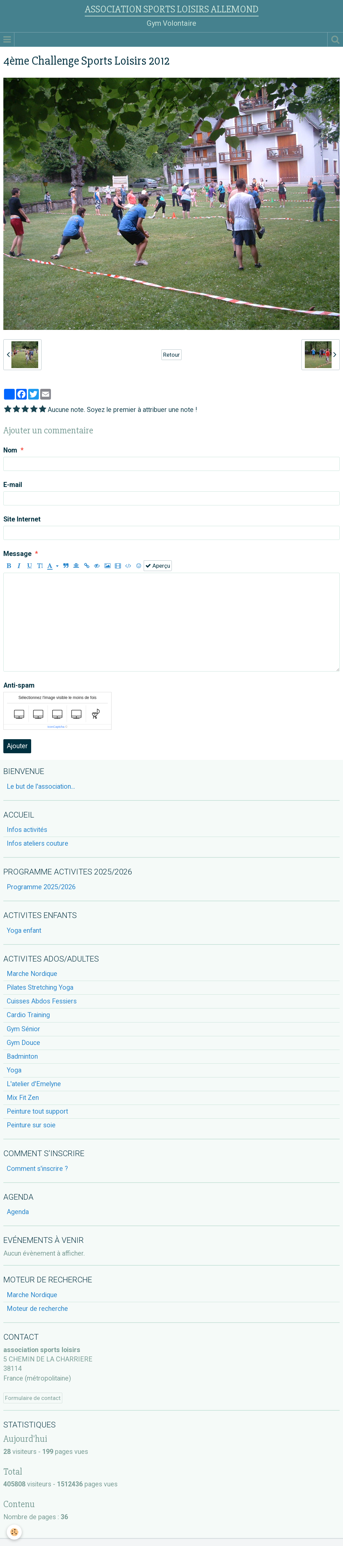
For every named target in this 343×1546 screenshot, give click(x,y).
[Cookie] (14, 1532)
